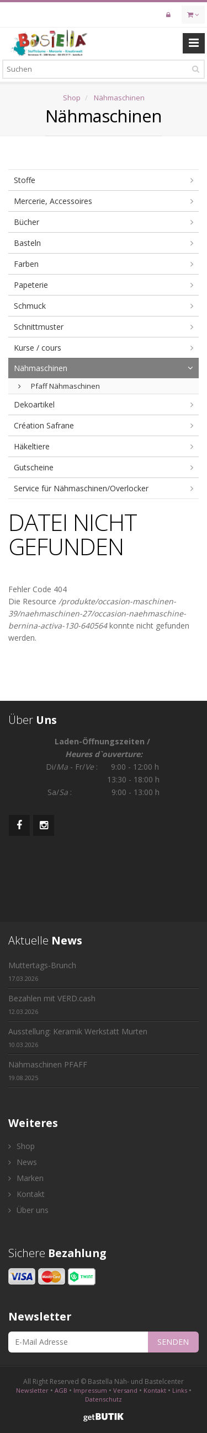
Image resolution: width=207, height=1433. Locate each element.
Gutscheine (34, 467)
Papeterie (31, 285)
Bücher (26, 222)
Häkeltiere (32, 446)
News (22, 1162)
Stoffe (24, 180)
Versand (125, 1390)
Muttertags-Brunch (42, 971)
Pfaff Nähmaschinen (59, 386)
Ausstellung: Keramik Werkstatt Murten (77, 1037)
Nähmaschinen (119, 98)
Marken (26, 1178)
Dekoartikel (34, 404)
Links (179, 1390)
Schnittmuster (38, 326)
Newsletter (32, 1390)
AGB (61, 1390)
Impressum (90, 1390)
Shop (72, 98)
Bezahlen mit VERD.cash (51, 1004)
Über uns (28, 1210)
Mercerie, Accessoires (53, 201)
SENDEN (173, 1342)
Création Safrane (44, 425)
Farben (26, 264)
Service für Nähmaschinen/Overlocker (81, 488)
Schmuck (30, 305)
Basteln (27, 243)
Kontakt (26, 1194)
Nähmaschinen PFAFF (47, 1070)
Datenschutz (103, 1399)
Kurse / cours (37, 347)
